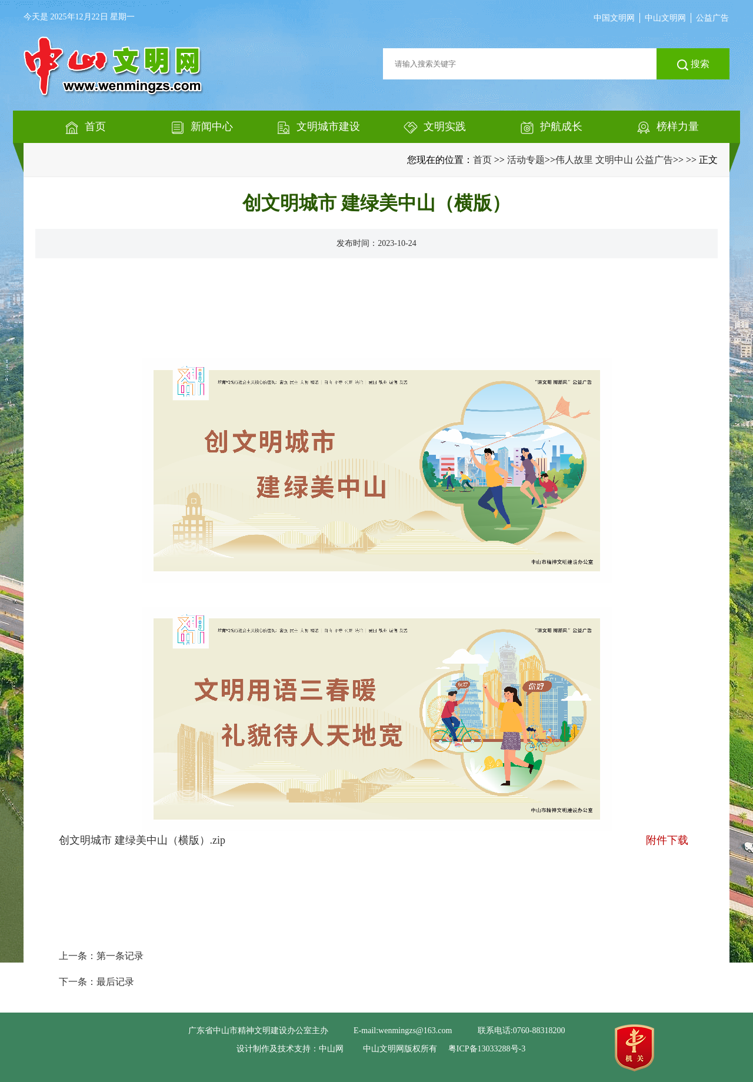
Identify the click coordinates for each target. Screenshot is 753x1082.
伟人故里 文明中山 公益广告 (614, 160)
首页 (482, 160)
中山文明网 (665, 18)
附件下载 (667, 840)
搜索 (693, 65)
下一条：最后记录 (96, 982)
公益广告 (712, 18)
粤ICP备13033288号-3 (486, 1048)
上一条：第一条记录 (101, 956)
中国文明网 (614, 18)
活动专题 (526, 160)
